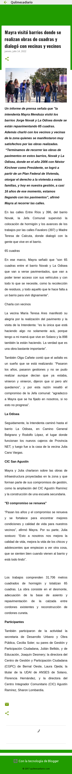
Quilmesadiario (22, 2)
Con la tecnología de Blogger (36, 761)
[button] (7, 59)
